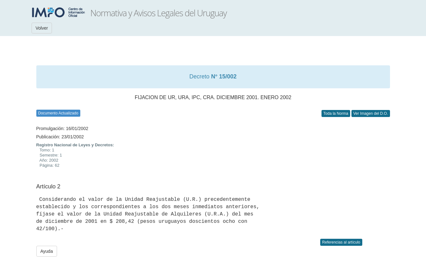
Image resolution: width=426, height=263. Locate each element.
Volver (42, 28)
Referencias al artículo (341, 242)
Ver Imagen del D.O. (370, 113)
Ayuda (46, 251)
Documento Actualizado (58, 113)
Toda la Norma (335, 113)
